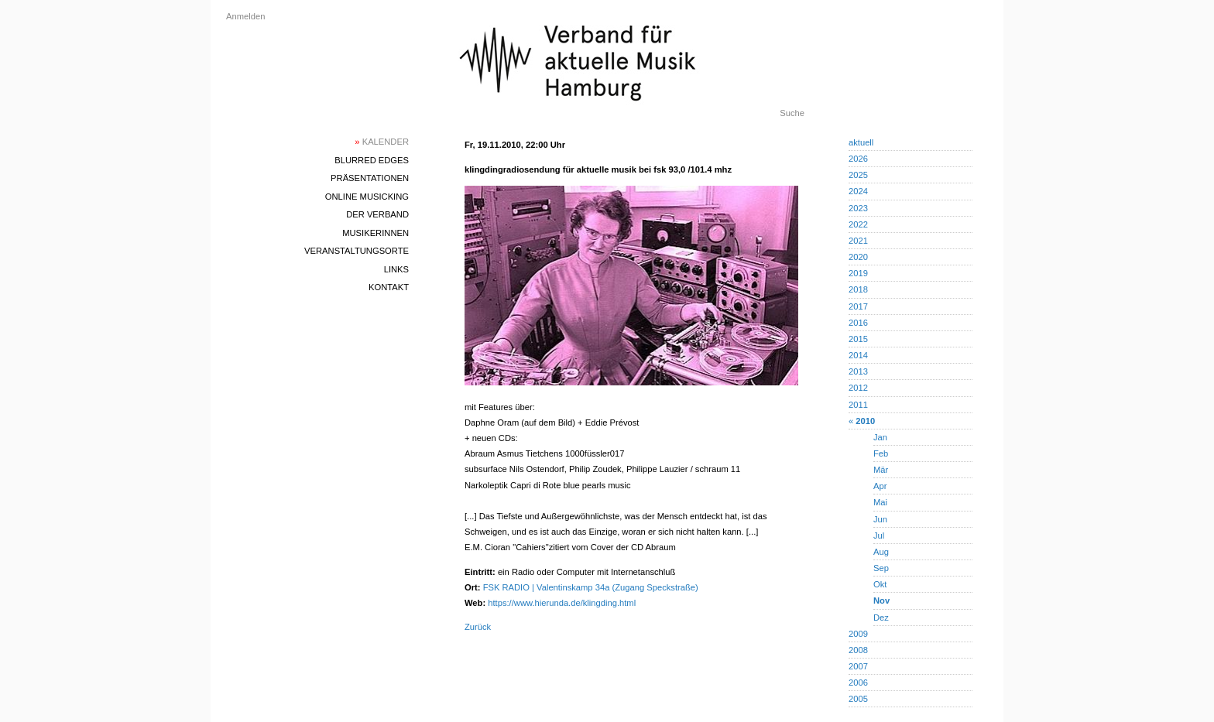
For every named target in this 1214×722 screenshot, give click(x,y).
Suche (792, 113)
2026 (858, 158)
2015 (858, 339)
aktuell (861, 142)
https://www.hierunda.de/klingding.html (562, 602)
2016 (858, 322)
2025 (858, 175)
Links (396, 269)
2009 (858, 633)
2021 (858, 240)
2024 (858, 191)
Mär (880, 469)
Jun (880, 519)
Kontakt (389, 287)
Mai (880, 502)
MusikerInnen (375, 233)
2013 (858, 371)
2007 (858, 666)
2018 (858, 289)
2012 (858, 387)
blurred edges (371, 160)
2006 (858, 682)
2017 (858, 306)
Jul (878, 535)
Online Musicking (367, 196)
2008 (858, 650)
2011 (858, 404)
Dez (881, 617)
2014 (858, 355)
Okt (879, 584)
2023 (858, 208)
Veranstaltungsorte (356, 250)
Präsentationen (370, 178)
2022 (858, 224)
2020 (858, 257)
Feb (880, 453)
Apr (879, 486)
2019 (858, 273)
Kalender (382, 141)
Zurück (478, 626)
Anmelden (245, 16)
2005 (858, 698)
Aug (881, 551)
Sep (881, 568)
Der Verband (377, 214)
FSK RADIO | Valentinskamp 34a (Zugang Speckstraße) (590, 587)
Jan (880, 437)
